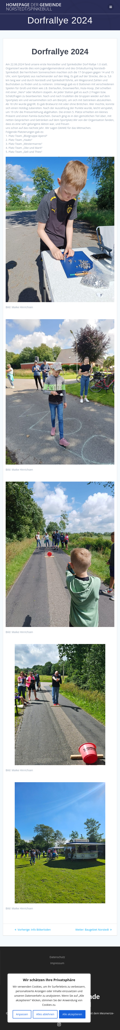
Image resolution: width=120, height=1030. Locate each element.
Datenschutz (57, 957)
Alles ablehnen (45, 1014)
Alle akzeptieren (72, 1014)
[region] (49, 998)
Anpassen (22, 1014)
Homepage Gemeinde (33, 7)
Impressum (57, 963)
